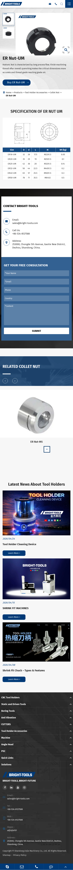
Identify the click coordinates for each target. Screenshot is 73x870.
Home (8, 92)
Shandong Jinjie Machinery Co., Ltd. (30, 851)
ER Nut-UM (11, 95)
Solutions (6, 764)
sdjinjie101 (12, 830)
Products (18, 92)
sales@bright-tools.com (18, 798)
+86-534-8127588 (15, 809)
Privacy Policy (19, 855)
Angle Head (7, 744)
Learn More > (14, 553)
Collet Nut (54, 92)
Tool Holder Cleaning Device (19, 544)
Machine (5, 737)
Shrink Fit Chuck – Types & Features (24, 670)
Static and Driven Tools (13, 704)
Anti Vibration (8, 717)
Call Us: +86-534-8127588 (21, 232)
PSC (3, 751)
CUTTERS (6, 724)
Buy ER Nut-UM (18, 82)
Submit (36, 330)
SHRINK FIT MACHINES (15, 608)
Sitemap (7, 855)
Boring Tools (8, 711)
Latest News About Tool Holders (36, 484)
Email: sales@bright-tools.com (25, 221)
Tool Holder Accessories (36, 92)
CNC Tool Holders (10, 697)
